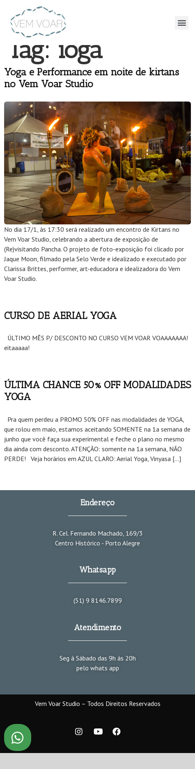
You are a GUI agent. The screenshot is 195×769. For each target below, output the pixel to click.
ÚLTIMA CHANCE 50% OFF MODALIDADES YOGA (97, 391)
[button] (181, 22)
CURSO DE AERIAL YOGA (60, 315)
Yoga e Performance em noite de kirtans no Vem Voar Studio (91, 78)
